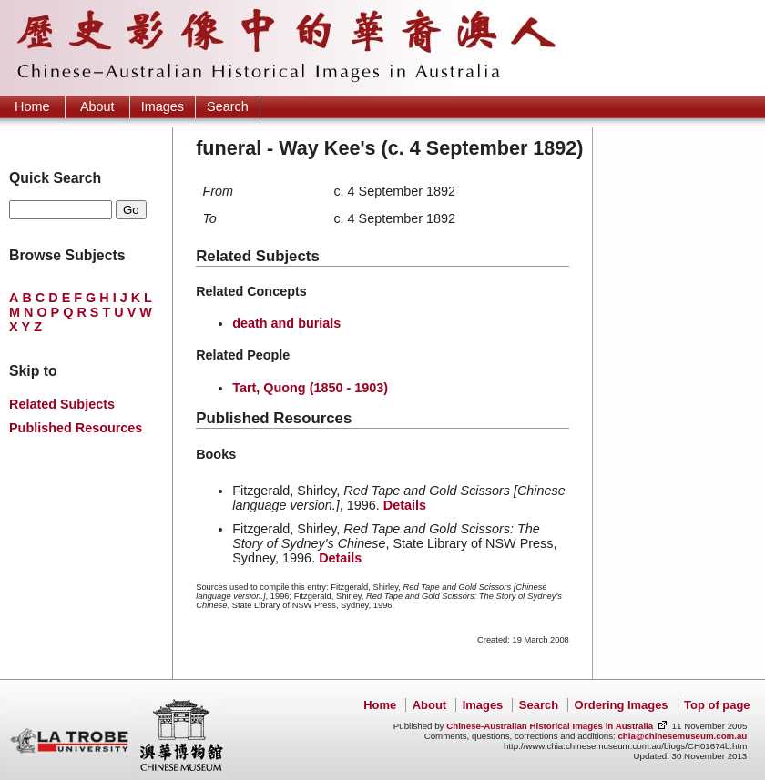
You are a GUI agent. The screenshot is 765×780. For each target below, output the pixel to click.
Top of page (717, 705)
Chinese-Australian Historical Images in (549, 726)
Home (32, 106)
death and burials (286, 323)
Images (162, 106)
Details (404, 505)
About (97, 106)
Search (228, 106)
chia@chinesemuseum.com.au (682, 736)
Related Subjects (62, 404)
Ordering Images (621, 705)
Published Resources (75, 427)
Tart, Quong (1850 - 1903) (310, 387)
